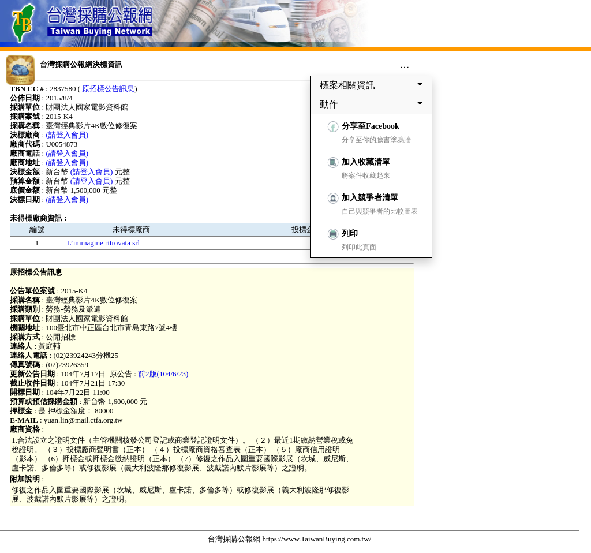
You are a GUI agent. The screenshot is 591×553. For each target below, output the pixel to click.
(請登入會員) (67, 134)
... (405, 64)
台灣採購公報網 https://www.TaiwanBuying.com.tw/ (289, 539)
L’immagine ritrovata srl (103, 242)
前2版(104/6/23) (163, 373)
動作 (373, 104)
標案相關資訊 (373, 85)
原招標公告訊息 (108, 88)
